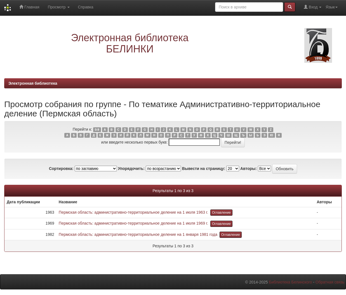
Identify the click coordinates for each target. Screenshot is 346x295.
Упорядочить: (131, 168)
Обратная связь (330, 282)
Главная (29, 6)
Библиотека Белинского (290, 282)
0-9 (97, 129)
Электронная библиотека (32, 83)
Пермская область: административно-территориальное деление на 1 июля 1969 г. (133, 223)
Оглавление (221, 213)
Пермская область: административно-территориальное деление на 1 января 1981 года (138, 234)
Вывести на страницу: (203, 168)
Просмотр (59, 7)
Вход (312, 6)
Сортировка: (61, 168)
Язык (332, 7)
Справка (85, 7)
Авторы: (248, 168)
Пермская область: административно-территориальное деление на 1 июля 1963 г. (133, 212)
